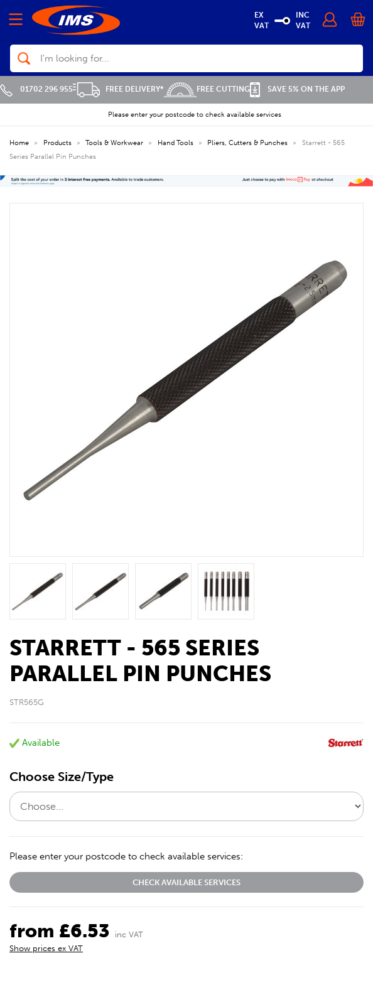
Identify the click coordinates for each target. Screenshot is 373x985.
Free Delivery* (118, 89)
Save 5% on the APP (297, 89)
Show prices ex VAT (46, 948)
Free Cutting (207, 89)
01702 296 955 (36, 89)
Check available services (186, 882)
